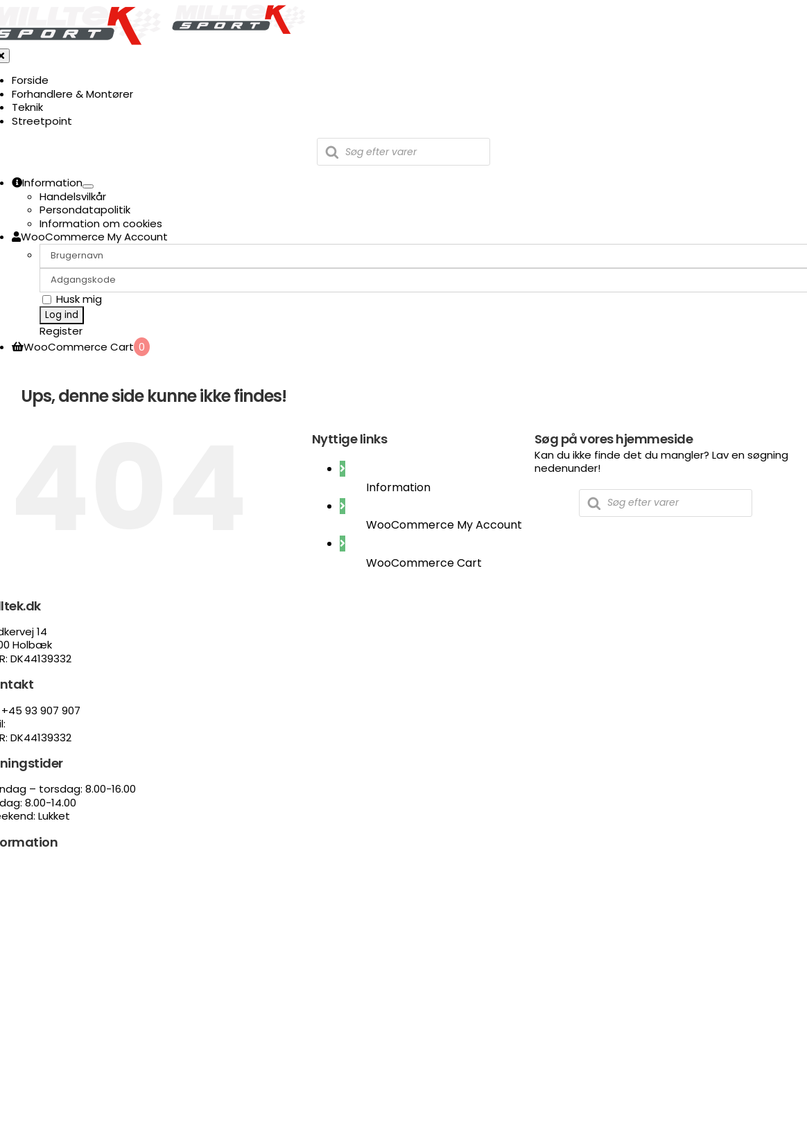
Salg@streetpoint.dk (61, 723)
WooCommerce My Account (444, 525)
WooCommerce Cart (424, 563)
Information (398, 487)
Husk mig (72, 299)
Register (61, 331)
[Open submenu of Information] (88, 186)
